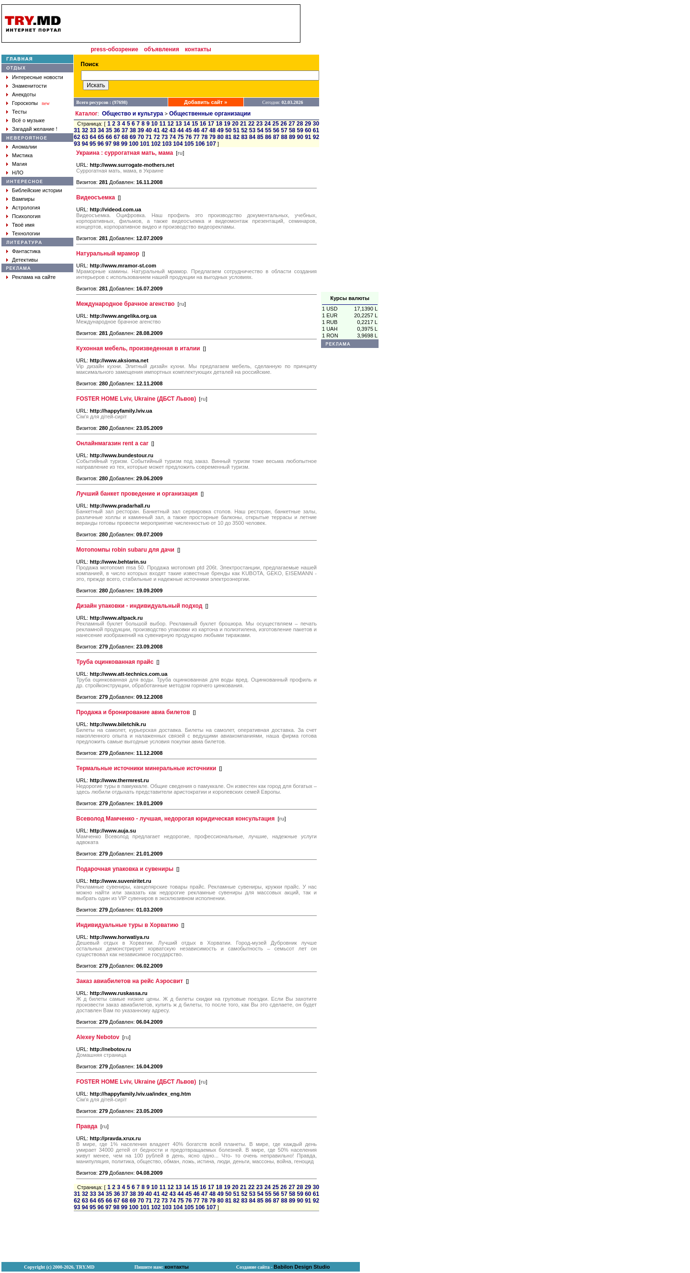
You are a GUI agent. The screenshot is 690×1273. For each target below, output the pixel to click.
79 (212, 137)
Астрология (26, 207)
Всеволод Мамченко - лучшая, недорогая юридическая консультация (175, 818)
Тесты (19, 112)
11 (162, 123)
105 (189, 143)
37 (125, 130)
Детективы (25, 260)
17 (211, 123)
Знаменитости (29, 86)
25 (276, 123)
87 (276, 137)
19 (227, 123)
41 (156, 130)
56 (276, 130)
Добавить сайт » (205, 102)
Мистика (22, 155)
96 (100, 143)
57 (284, 130)
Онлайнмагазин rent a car (112, 443)
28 (300, 123)
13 (178, 123)
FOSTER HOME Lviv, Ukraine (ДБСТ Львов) (136, 398)
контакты (198, 49)
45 (188, 130)
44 (180, 130)
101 (145, 143)
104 (178, 143)
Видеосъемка (95, 197)
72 (156, 137)
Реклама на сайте (34, 277)
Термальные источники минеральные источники (146, 768)
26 (283, 123)
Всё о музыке (28, 120)
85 (260, 137)
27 (291, 123)
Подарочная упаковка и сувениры (124, 869)
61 (316, 130)
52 (244, 130)
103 (167, 143)
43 (173, 130)
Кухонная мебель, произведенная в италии (138, 348)
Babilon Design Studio (302, 1267)
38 (132, 130)
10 (154, 123)
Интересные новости (37, 77)
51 (236, 130)
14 (187, 123)
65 (101, 137)
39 (141, 130)
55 (268, 130)
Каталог (86, 113)
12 (170, 123)
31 (77, 130)
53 (252, 130)
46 (196, 130)
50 (228, 130)
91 (308, 137)
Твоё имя (23, 225)
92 (316, 137)
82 (236, 137)
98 (116, 143)
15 (195, 123)
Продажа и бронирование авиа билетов (133, 712)
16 (203, 123)
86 (268, 137)
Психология (26, 216)
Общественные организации (210, 113)
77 (196, 137)
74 (173, 137)
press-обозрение (114, 49)
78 (204, 137)
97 (108, 143)
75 (180, 137)
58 (292, 130)
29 (308, 123)
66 (109, 137)
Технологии (26, 233)
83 (244, 137)
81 (228, 137)
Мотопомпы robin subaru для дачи (125, 549)
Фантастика (26, 251)
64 (93, 137)
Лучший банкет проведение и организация (137, 493)
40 (149, 130)
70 (141, 137)
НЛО (17, 172)
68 (125, 137)
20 (235, 123)
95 (93, 143)
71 (149, 137)
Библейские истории (37, 190)
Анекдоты (24, 94)
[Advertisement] (350, 148)
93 (77, 143)
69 (132, 137)
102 (156, 143)
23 (259, 123)
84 (252, 137)
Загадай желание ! (34, 129)
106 (200, 143)
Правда (86, 1126)
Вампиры (23, 199)
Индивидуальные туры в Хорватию (127, 925)
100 (133, 143)
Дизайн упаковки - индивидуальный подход (139, 605)
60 (308, 130)
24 (267, 123)
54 (260, 130)
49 (220, 130)
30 (316, 123)
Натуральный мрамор (107, 253)
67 (117, 137)
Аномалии (24, 147)
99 (124, 143)
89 (292, 137)
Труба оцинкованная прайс (114, 662)
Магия (19, 164)
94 (84, 143)
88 (284, 137)
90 (300, 137)
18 (219, 123)
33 (93, 130)
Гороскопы (25, 103)
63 (85, 137)
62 (77, 137)
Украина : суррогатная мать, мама (124, 153)
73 (164, 137)
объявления (161, 49)
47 (204, 130)
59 (300, 130)
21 (243, 123)
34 (101, 130)
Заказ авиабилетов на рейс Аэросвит (129, 981)
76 (188, 137)
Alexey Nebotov (97, 1037)
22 (251, 123)
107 (211, 143)
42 (164, 130)
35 (109, 130)
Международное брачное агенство (125, 304)
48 (212, 130)
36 (117, 130)
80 (220, 137)
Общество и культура (132, 113)
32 (85, 130)
